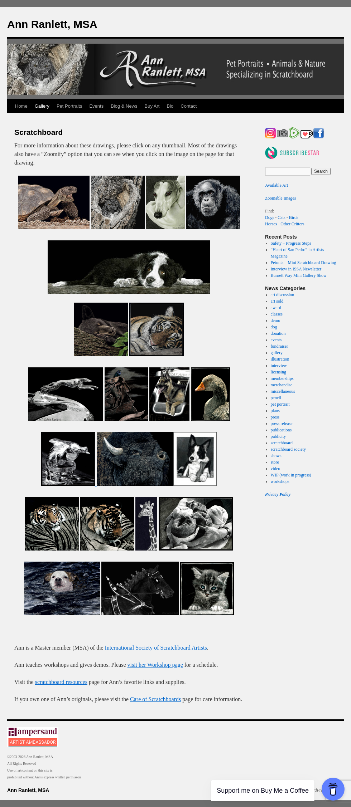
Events (96, 106)
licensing (278, 372)
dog (274, 326)
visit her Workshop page (155, 665)
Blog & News (124, 106)
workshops (280, 481)
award (276, 307)
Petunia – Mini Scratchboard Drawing (303, 262)
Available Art (276, 185)
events (276, 339)
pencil (276, 397)
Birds (293, 217)
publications (281, 429)
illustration (280, 359)
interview (279, 365)
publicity (278, 436)
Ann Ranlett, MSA (52, 24)
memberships (282, 378)
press (275, 417)
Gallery (42, 106)
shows (276, 455)
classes (277, 314)
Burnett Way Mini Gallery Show (299, 275)
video (275, 468)
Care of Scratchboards (155, 699)
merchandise (282, 384)
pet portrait (280, 404)
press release (282, 423)
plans (275, 410)
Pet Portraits (69, 106)
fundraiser (279, 346)
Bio (170, 106)
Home (21, 106)
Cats (281, 217)
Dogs (269, 217)
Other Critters (292, 223)
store (275, 462)
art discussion (282, 294)
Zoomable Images (280, 198)
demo (275, 320)
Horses (271, 223)
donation (278, 333)
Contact (189, 106)
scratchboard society (288, 449)
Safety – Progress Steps (291, 243)
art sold (277, 301)
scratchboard (282, 442)
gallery (277, 352)
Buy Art (152, 106)
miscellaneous (283, 391)
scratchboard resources (61, 682)
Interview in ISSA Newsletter (296, 269)
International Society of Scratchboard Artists (156, 648)
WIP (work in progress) (291, 475)
